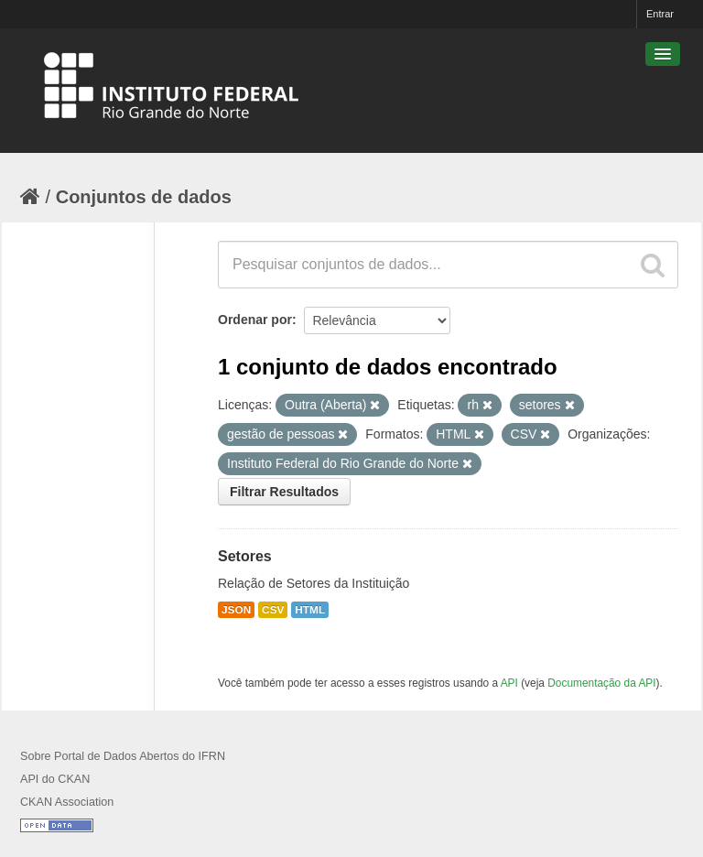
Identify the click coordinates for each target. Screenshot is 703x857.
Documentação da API (601, 683)
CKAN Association (67, 802)
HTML (310, 609)
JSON (236, 609)
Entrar (660, 13)
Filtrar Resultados (284, 491)
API (509, 683)
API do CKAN (55, 779)
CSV (273, 609)
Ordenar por (255, 319)
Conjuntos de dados (144, 197)
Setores (245, 556)
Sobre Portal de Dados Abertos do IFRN (122, 756)
